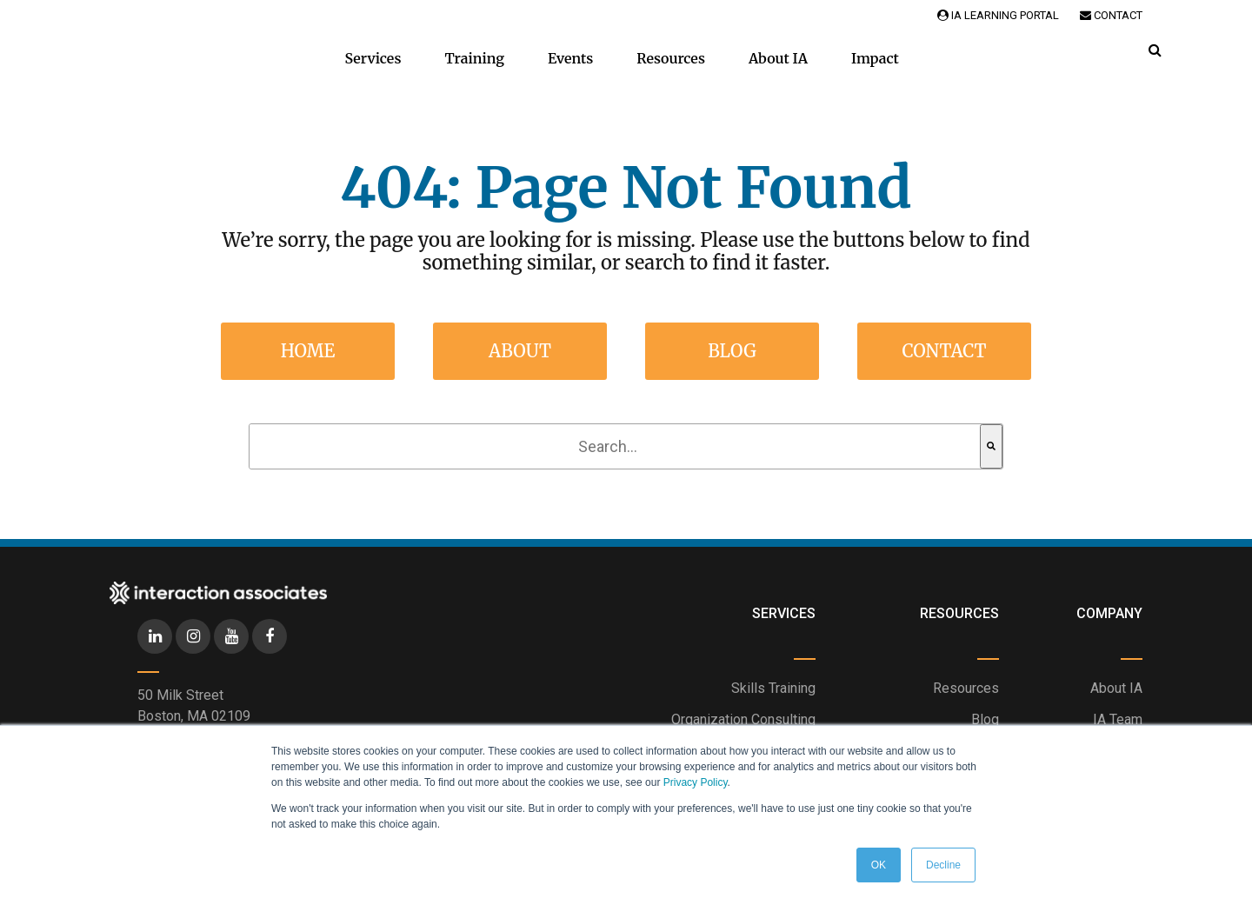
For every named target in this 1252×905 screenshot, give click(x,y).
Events (570, 58)
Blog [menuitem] (732, 351)
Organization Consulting (743, 719)
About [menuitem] (520, 351)
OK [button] (878, 865)
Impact (875, 58)
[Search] (991, 446)
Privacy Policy (695, 782)
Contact (1111, 15)
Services (372, 58)
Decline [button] (943, 865)
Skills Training (773, 688)
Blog (985, 719)
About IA (778, 58)
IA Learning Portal (998, 15)
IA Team (1117, 719)
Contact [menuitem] (944, 351)
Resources (670, 58)
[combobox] (615, 446)
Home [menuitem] (308, 351)
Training (474, 58)
